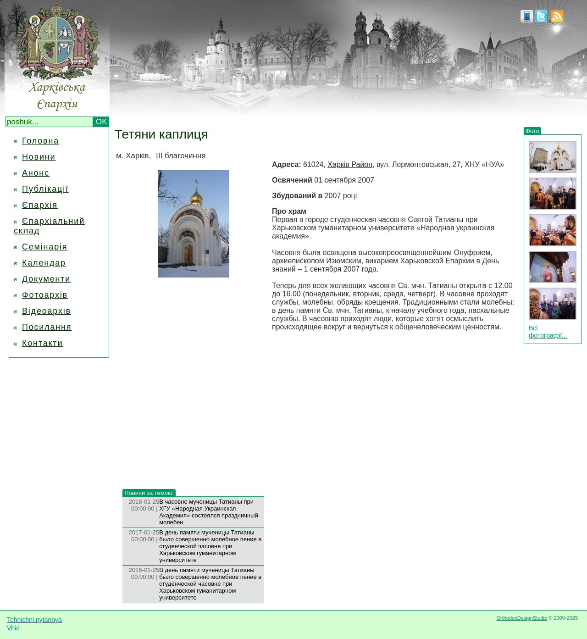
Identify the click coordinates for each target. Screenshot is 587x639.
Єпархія (40, 205)
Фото (532, 131)
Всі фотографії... (548, 331)
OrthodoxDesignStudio (521, 618)
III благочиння (180, 155)
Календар (44, 262)
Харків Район (349, 164)
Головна (40, 140)
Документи (46, 278)
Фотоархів (45, 295)
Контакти (42, 343)
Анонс (36, 173)
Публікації (45, 189)
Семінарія (44, 246)
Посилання (47, 327)
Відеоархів (46, 311)
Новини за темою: (149, 492)
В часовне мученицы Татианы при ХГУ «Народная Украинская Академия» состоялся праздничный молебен (208, 512)
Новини (38, 156)
